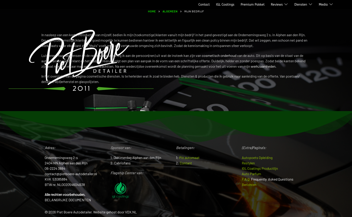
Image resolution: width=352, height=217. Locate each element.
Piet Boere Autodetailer (23, 4)
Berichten (249, 184)
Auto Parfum (251, 174)
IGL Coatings (225, 5)
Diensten (300, 5)
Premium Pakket (253, 5)
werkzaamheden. (263, 66)
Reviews (277, 5)
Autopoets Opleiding (257, 157)
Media (323, 5)
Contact (204, 5)
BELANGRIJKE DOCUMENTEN (68, 200)
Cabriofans (122, 163)
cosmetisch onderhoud (219, 55)
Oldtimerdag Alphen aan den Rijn (137, 157)
